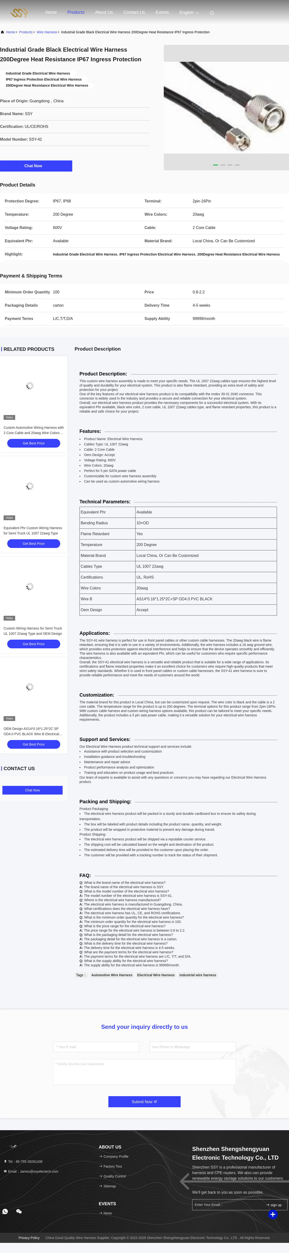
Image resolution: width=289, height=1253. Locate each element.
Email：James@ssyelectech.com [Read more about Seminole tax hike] (30, 1171)
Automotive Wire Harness (112, 975)
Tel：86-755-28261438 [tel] (22, 1161)
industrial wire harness (197, 975)
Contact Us (134, 12)
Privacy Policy (29, 1238)
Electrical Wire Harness (156, 975)
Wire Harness (47, 32)
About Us (104, 12)
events (162, 12)
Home (51, 12)
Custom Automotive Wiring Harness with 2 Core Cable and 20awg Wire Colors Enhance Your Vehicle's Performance (34, 433)
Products (76, 12)
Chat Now (36, 165)
